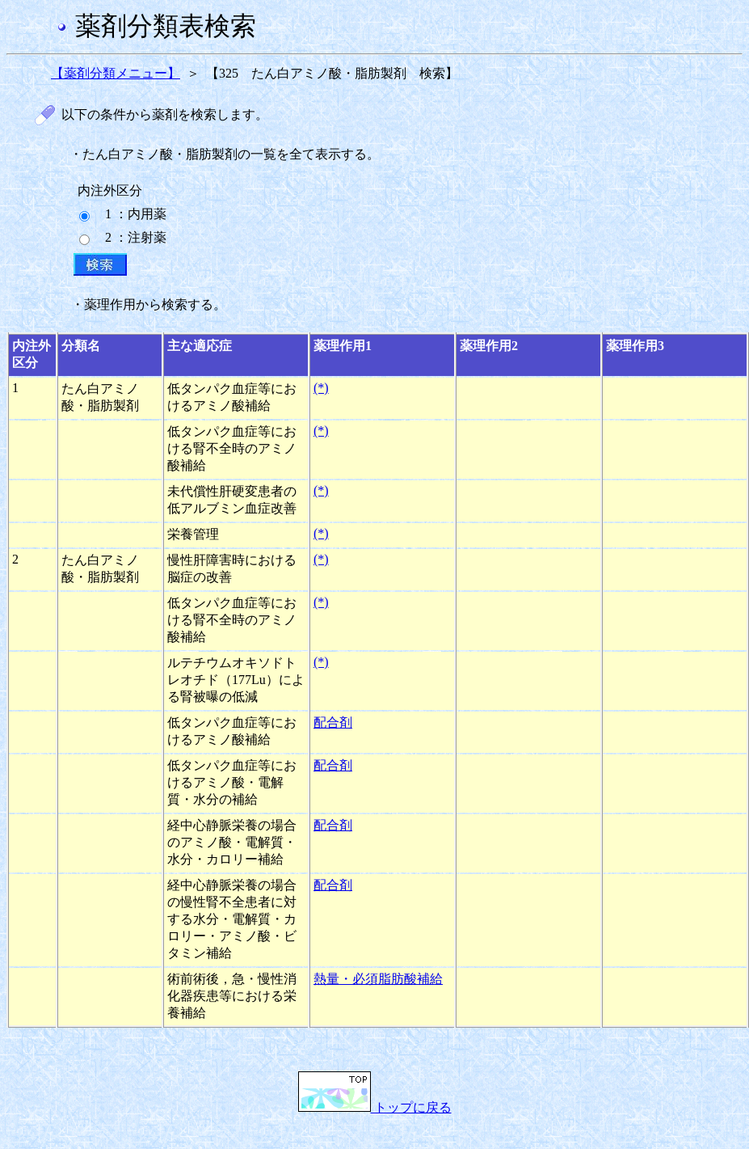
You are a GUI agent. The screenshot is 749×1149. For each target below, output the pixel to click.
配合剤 (332, 722)
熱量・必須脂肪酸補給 (378, 979)
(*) (321, 388)
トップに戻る (375, 1107)
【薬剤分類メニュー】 (115, 73)
